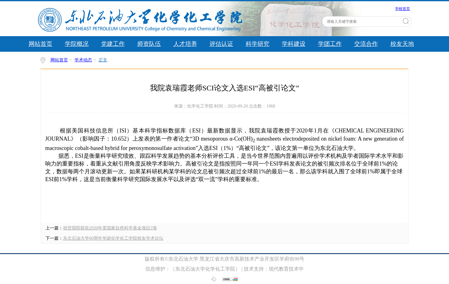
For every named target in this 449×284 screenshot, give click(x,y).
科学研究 (257, 44)
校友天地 (402, 44)
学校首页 (402, 9)
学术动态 (83, 60)
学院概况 (77, 44)
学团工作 (330, 44)
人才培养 (185, 44)
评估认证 (221, 44)
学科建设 (294, 44)
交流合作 (366, 44)
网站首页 (40, 44)
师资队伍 (149, 44)
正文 (103, 60)
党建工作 (113, 44)
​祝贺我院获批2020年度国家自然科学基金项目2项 (110, 228)
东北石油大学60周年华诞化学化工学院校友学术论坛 (113, 238)
